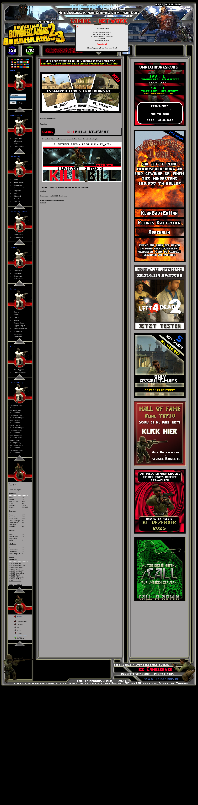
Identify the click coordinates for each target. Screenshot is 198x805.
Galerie (16, 312)
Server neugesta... (17, 426)
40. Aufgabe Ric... (16, 411)
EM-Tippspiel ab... (16, 436)
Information (18, 141)
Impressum (17, 334)
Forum (16, 193)
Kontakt (16, 320)
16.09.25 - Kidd (14, 569)
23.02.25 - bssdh (14, 575)
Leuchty (20, 624)
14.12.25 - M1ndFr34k (17, 565)
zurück (43, 191)
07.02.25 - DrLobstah (16, 579)
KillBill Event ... (16, 441)
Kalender (17, 199)
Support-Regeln (19, 326)
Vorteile (16, 144)
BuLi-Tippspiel (19, 370)
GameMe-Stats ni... (17, 431)
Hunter (19, 633)
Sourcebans (18, 276)
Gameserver (18, 270)
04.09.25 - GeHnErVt (16, 571)
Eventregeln (18, 331)
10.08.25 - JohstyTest (16, 573)
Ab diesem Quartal (16, 446)
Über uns (17, 201)
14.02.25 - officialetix (16, 577)
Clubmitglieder (19, 146)
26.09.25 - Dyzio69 (15, 567)
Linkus (16, 317)
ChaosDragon (22, 621)
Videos (16, 315)
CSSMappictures (20, 372)
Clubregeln (17, 138)
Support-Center (19, 323)
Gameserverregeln (20, 328)
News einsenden (19, 188)
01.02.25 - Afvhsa (15, 581)
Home (16, 179)
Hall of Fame (18, 279)
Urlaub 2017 (18, 235)
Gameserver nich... (17, 416)
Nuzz (19, 630)
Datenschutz (18, 337)
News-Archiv (18, 185)
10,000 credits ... (16, 421)
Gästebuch (17, 196)
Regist (21, 103)
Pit (18, 627)
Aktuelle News (19, 182)
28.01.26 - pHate (15, 563)
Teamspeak (17, 273)
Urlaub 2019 (18, 237)
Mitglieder (17, 190)
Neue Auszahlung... (17, 451)
